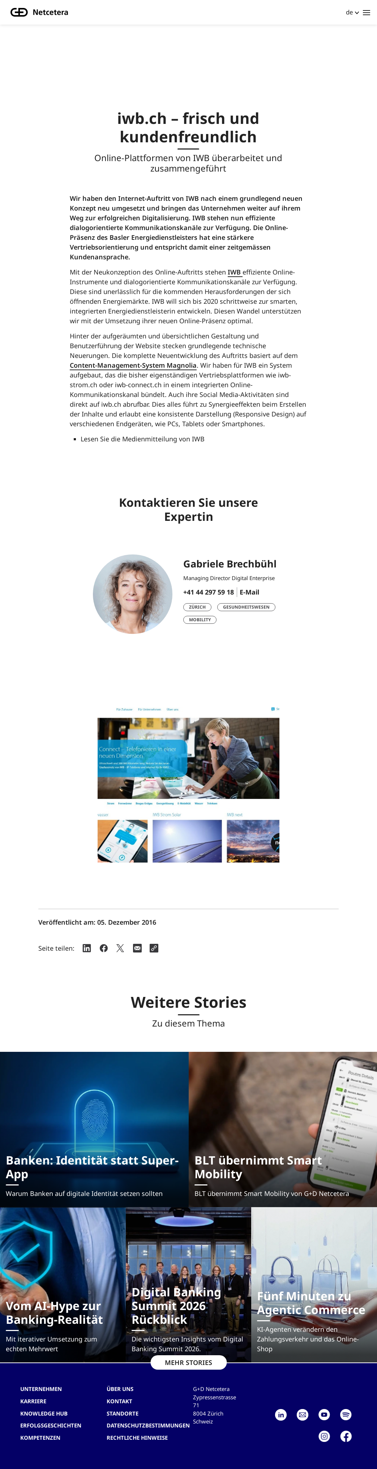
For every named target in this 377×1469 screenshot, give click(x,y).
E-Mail (249, 592)
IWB (235, 272)
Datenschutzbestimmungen (148, 1425)
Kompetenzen (40, 1437)
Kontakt (119, 1401)
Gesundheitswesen (246, 607)
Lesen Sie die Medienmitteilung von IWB (143, 439)
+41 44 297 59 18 (208, 592)
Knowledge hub (44, 1413)
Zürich (197, 607)
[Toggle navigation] (366, 12)
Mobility (200, 620)
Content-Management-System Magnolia (133, 365)
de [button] (349, 12)
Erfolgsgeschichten (50, 1425)
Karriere (33, 1401)
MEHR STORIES (188, 1362)
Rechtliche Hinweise (137, 1437)
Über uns (120, 1388)
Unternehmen (41, 1388)
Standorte (122, 1413)
